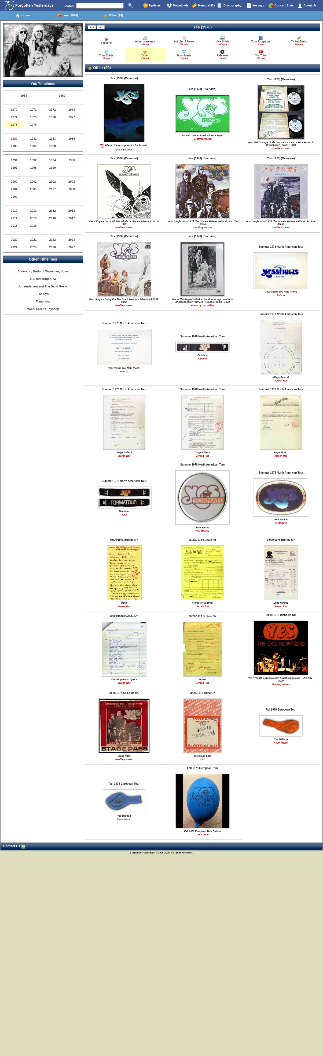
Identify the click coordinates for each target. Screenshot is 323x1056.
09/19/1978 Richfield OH (281, 615)
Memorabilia (203, 5)
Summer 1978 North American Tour (281, 246)
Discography (229, 5)
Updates (152, 5)
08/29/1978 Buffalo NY (124, 539)
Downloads (178, 5)
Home (23, 15)
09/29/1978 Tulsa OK (202, 692)
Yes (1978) (68, 15)
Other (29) (113, 15)
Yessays (255, 5)
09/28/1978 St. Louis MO (124, 692)
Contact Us (14, 846)
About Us (307, 5)
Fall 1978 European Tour (281, 709)
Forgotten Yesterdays (29, 5)
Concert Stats (281, 5)
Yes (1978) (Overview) (124, 78)
